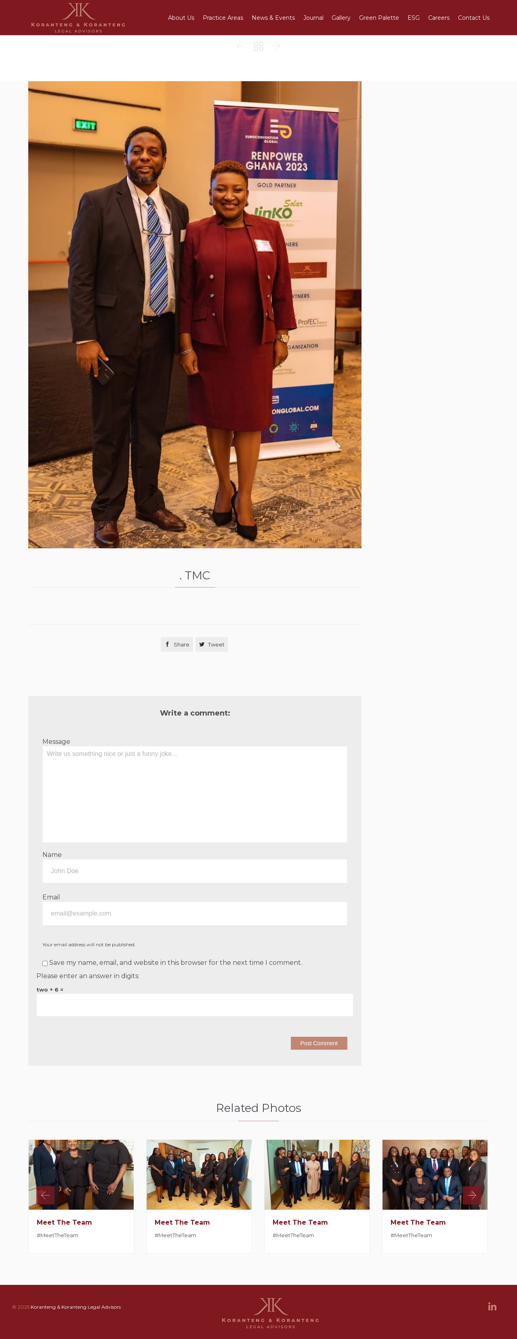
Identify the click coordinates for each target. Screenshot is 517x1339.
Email (51, 897)
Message (56, 741)
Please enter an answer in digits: (87, 976)
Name (52, 855)
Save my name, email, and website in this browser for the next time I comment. (172, 962)
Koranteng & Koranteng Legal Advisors (76, 1307)
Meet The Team (64, 1222)
